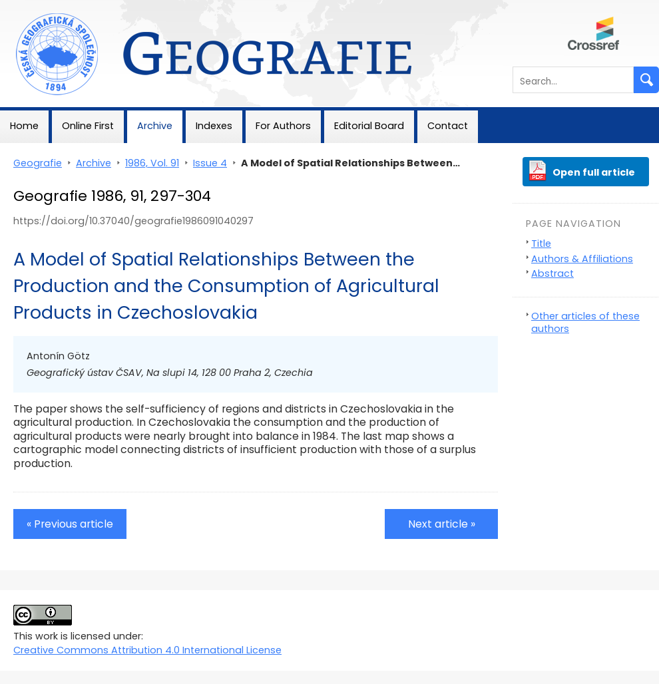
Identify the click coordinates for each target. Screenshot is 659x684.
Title (541, 243)
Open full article (593, 172)
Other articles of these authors (585, 322)
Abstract (552, 273)
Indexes (214, 125)
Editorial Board (369, 125)
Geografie (24, 6)
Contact (447, 125)
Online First (88, 125)
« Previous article (70, 524)
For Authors (283, 125)
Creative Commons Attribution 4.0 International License (147, 650)
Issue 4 (210, 163)
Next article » (441, 524)
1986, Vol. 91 (152, 163)
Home (24, 125)
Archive (154, 125)
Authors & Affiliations (582, 258)
